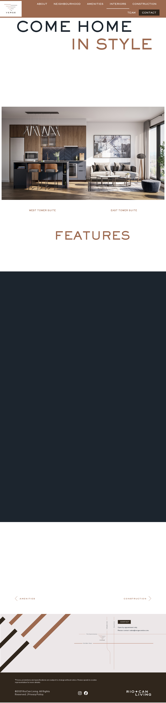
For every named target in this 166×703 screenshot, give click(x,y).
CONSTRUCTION (144, 4)
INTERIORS (118, 4)
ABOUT (42, 4)
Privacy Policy (35, 695)
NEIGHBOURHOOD (67, 4)
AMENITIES (95, 4)
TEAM (131, 13)
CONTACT (149, 13)
